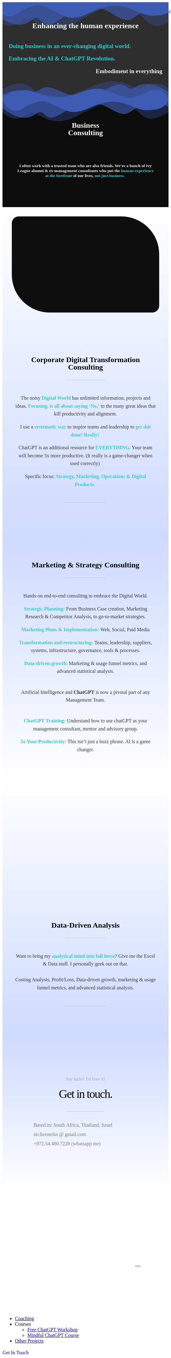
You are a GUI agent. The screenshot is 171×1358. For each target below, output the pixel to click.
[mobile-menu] (137, 1266)
